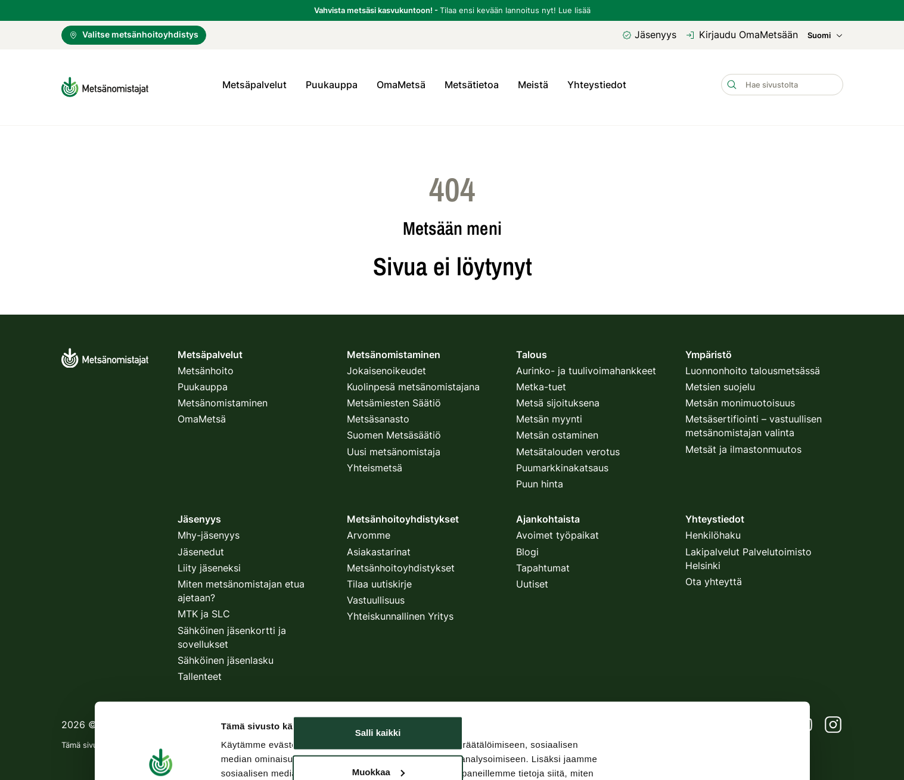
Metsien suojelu (720, 383)
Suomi (825, 35)
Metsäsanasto (378, 415)
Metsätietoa (472, 85)
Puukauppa (332, 85)
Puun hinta (539, 480)
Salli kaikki (378, 607)
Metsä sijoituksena (557, 399)
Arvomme (368, 531)
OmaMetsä (401, 85)
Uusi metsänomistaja (393, 447)
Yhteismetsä (374, 464)
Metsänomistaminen (223, 399)
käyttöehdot (358, 740)
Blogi (527, 547)
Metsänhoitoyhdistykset (401, 564)
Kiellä (378, 685)
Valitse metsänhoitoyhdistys (133, 34)
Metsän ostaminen (557, 431)
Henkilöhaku (713, 531)
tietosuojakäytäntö (290, 740)
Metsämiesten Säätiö (394, 399)
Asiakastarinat (379, 547)
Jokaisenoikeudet (386, 366)
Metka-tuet (541, 383)
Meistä (533, 85)
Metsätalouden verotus (568, 447)
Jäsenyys (649, 35)
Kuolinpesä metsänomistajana (413, 383)
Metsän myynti (549, 415)
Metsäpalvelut (254, 85)
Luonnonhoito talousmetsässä (752, 366)
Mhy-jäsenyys (209, 531)
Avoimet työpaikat (557, 531)
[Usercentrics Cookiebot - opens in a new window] (161, 710)
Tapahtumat (543, 564)
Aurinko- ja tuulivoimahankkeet (586, 366)
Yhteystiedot (596, 85)
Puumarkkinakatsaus (562, 464)
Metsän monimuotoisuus (740, 399)
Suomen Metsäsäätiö (394, 431)
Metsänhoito (206, 366)
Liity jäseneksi (209, 564)
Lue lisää (574, 10)
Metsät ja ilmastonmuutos (743, 445)
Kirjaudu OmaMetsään (741, 35)
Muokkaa (378, 646)
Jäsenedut (201, 547)
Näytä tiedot (247, 709)
